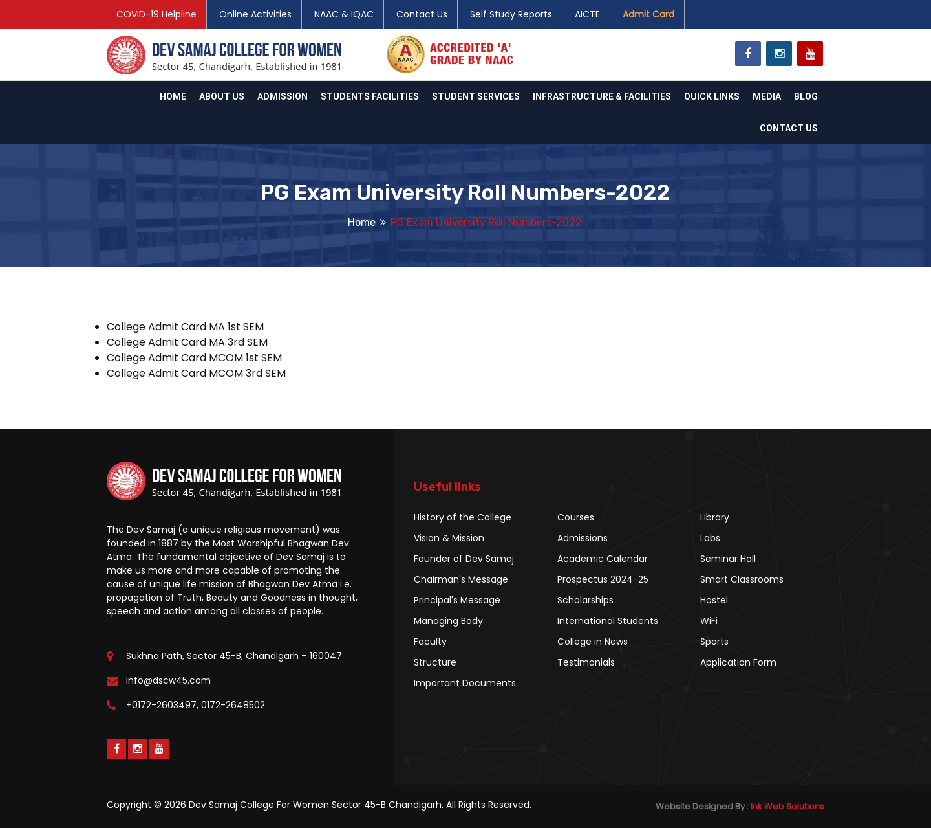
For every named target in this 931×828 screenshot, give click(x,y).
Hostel (714, 600)
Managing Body (448, 620)
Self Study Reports (511, 14)
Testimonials (586, 662)
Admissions (582, 537)
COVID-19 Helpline (156, 14)
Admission (282, 96)
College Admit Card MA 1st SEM (185, 326)
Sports (714, 641)
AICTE (587, 14)
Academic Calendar (602, 558)
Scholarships (585, 600)
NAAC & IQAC (344, 14)
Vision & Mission (449, 537)
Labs (710, 537)
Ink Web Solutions (787, 806)
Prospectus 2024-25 (602, 579)
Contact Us (421, 14)
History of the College (462, 517)
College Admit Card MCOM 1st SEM (194, 357)
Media (767, 96)
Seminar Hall (728, 558)
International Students (607, 620)
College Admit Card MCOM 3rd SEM (196, 373)
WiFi (709, 620)
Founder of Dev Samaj (464, 558)
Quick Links (712, 96)
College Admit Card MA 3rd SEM (187, 342)
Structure (435, 662)
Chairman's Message (461, 579)
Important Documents (465, 683)
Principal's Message (457, 600)
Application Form (738, 662)
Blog (806, 96)
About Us (221, 96)
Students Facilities (370, 96)
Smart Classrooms (742, 579)
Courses (575, 517)
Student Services (476, 96)
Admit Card (648, 14)
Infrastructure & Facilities (602, 96)
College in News (592, 641)
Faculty (430, 641)
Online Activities (255, 14)
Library (714, 517)
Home (173, 96)
